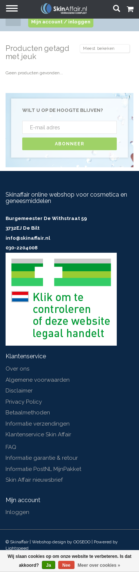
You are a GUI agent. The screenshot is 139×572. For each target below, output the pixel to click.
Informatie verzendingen (38, 423)
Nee (66, 565)
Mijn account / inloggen (60, 22)
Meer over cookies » (98, 565)
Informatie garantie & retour (42, 458)
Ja (48, 565)
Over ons (17, 368)
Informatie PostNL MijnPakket (43, 469)
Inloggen (17, 512)
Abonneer (69, 143)
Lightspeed (17, 548)
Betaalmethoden (28, 412)
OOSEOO (81, 541)
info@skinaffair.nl (28, 238)
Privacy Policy (24, 401)
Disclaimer (19, 390)
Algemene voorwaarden (38, 380)
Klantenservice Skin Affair (38, 434)
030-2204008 (21, 248)
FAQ (11, 447)
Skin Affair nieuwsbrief (34, 479)
